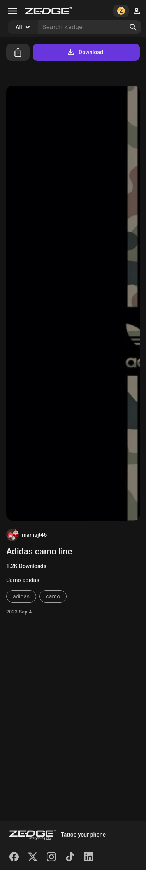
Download (84, 52)
